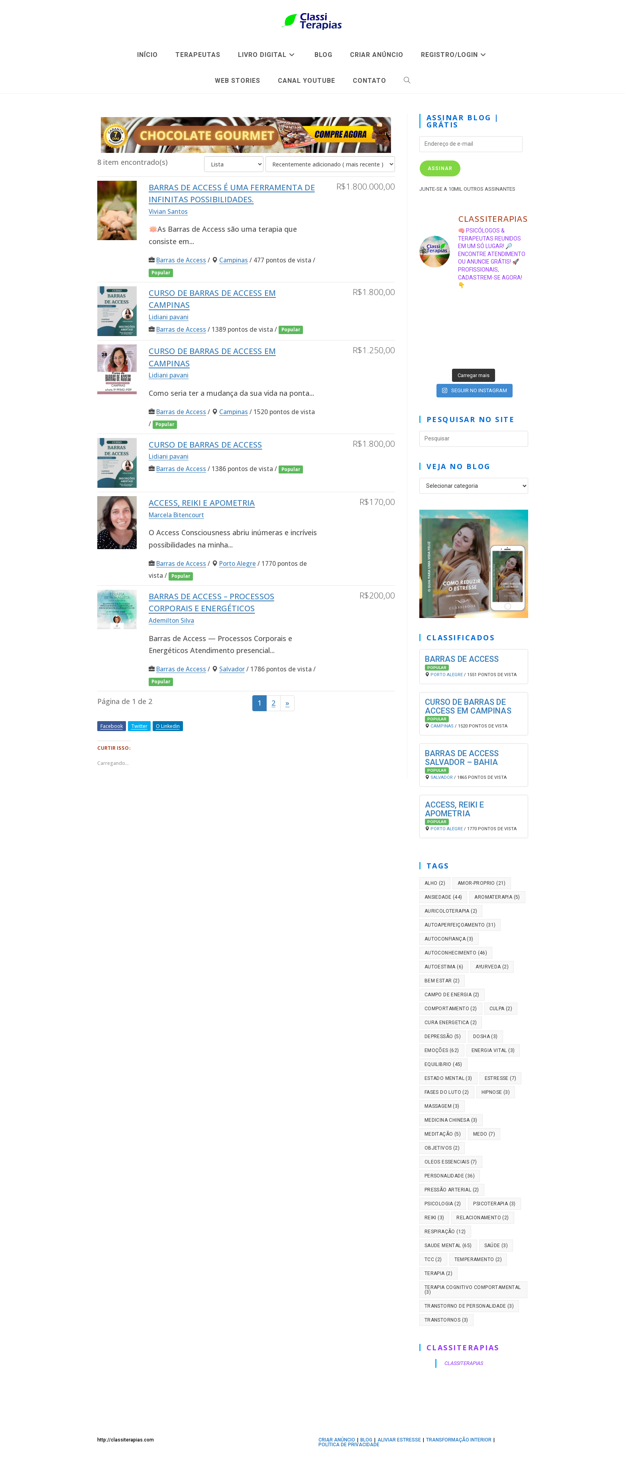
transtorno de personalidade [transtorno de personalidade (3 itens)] (469, 1306)
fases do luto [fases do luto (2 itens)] (447, 1092)
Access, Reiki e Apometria (202, 502)
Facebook (111, 726)
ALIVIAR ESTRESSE (399, 1440)
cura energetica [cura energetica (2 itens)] (451, 1022)
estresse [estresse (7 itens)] (501, 1078)
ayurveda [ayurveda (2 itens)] (492, 967)
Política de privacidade (348, 1444)
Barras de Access (181, 260)
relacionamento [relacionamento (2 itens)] (482, 1217)
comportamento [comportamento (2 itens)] (451, 1008)
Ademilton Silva (171, 620)
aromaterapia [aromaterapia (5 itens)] (497, 897)
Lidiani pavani (169, 317)
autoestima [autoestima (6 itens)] (444, 967)
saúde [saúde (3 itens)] (496, 1245)
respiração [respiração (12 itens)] (445, 1231)
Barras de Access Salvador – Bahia (462, 758)
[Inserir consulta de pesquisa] (473, 439)
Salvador (232, 669)
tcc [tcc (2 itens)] (433, 1259)
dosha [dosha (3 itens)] (485, 1036)
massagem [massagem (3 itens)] (442, 1106)
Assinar (440, 168)
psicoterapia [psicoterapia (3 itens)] (494, 1204)
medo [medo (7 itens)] (484, 1134)
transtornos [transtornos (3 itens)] (446, 1320)
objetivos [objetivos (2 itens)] (442, 1148)
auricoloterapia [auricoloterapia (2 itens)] (451, 911)
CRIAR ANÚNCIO (336, 1440)
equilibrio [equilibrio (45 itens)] (443, 1064)
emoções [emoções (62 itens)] (442, 1050)
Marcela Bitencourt (176, 515)
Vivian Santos (168, 211)
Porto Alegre (237, 563)
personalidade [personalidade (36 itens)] (450, 1176)
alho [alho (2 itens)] (435, 883)
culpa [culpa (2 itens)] (501, 1008)
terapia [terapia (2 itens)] (438, 1273)
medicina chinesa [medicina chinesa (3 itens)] (451, 1120)
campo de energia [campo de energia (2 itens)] (452, 994)
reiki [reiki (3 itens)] (434, 1217)
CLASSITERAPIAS (462, 1347)
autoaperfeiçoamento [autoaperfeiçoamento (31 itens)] (460, 925)
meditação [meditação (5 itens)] (443, 1134)
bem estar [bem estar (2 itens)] (442, 981)
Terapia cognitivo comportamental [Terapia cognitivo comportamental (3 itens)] (473, 1290)
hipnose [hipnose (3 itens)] (496, 1092)
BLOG (366, 1440)
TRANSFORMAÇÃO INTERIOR (458, 1440)
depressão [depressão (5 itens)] (443, 1036)
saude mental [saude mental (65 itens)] (448, 1245)
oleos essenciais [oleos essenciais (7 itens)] (451, 1162)
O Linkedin (168, 726)
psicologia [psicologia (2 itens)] (443, 1204)
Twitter (139, 726)
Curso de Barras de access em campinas (468, 706)
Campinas (233, 260)
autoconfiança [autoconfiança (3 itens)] (449, 939)
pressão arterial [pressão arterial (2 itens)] (452, 1190)
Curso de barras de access (205, 444)
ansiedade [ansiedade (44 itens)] (443, 897)
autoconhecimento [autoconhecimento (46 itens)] (456, 953)
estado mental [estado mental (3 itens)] (448, 1078)
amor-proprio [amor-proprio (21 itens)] (482, 883)
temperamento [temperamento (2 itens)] (478, 1259)
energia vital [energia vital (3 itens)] (493, 1050)
